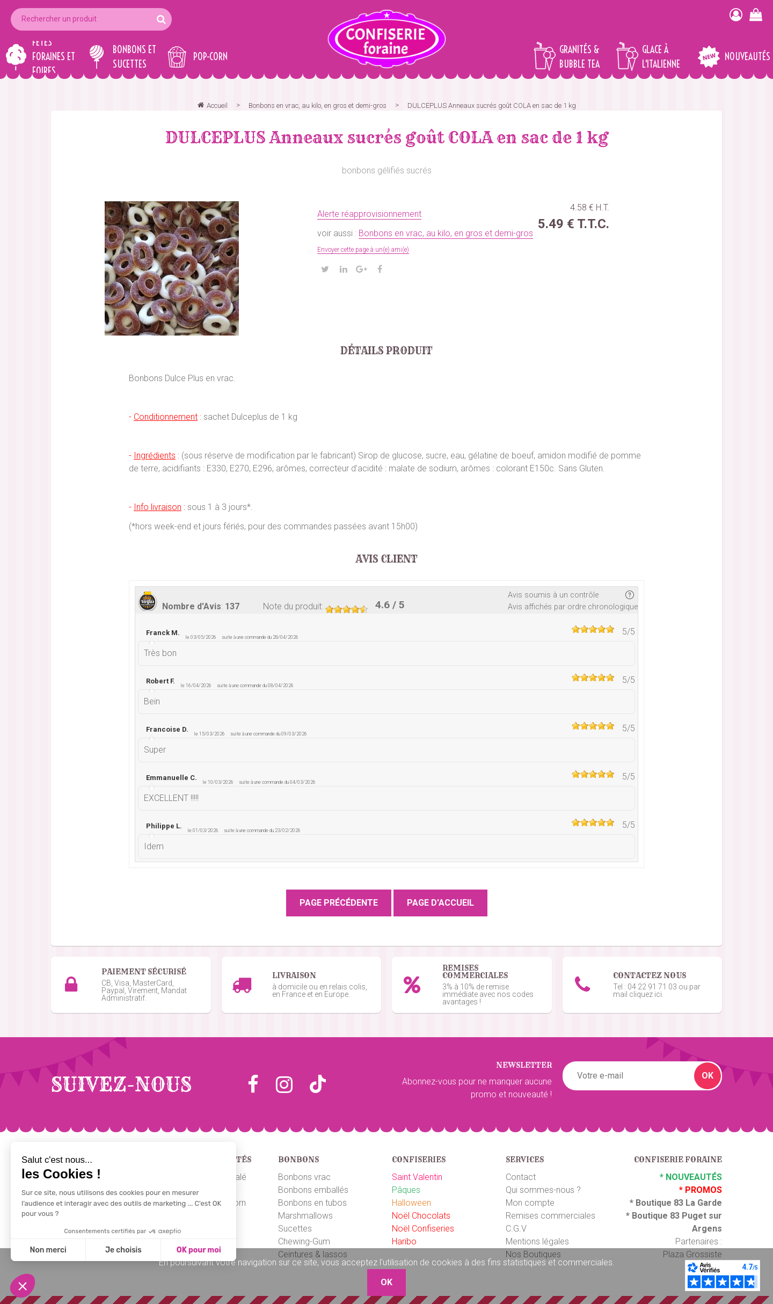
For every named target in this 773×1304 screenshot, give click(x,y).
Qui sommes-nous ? (543, 1190)
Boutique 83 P (660, 1216)
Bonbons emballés (313, 1190)
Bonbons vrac (304, 1177)
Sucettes (295, 1228)
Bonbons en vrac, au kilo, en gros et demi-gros (446, 233)
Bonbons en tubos (312, 1203)
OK (707, 1075)
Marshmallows (305, 1216)
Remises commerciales (550, 1216)
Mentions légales (537, 1241)
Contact (521, 1177)
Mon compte (530, 1203)
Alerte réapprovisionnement (369, 214)
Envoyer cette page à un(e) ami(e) (363, 249)
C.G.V (516, 1228)
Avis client (387, 559)
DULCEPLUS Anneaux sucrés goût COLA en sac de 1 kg (386, 137)
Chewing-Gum (304, 1241)
